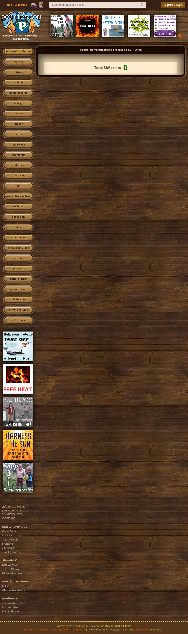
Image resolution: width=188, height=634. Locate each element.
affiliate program (60, 629)
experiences (18, 237)
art (18, 186)
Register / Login (173, 5)
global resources (18, 248)
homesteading (18, 93)
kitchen (18, 124)
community (18, 155)
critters (18, 72)
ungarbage (18, 144)
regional (18, 206)
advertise (43, 629)
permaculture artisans (18, 196)
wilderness (18, 165)
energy (18, 103)
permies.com (18, 289)
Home (8, 4)
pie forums (18, 299)
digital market (18, 279)
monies (18, 113)
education (18, 216)
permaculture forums (18, 51)
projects (18, 268)
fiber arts (18, 175)
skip (18, 227)
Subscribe (20, 4)
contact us (29, 629)
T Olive (137, 49)
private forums (18, 310)
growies (18, 62)
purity (18, 134)
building (18, 82)
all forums (18, 320)
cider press (18, 258)
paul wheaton (141, 629)
